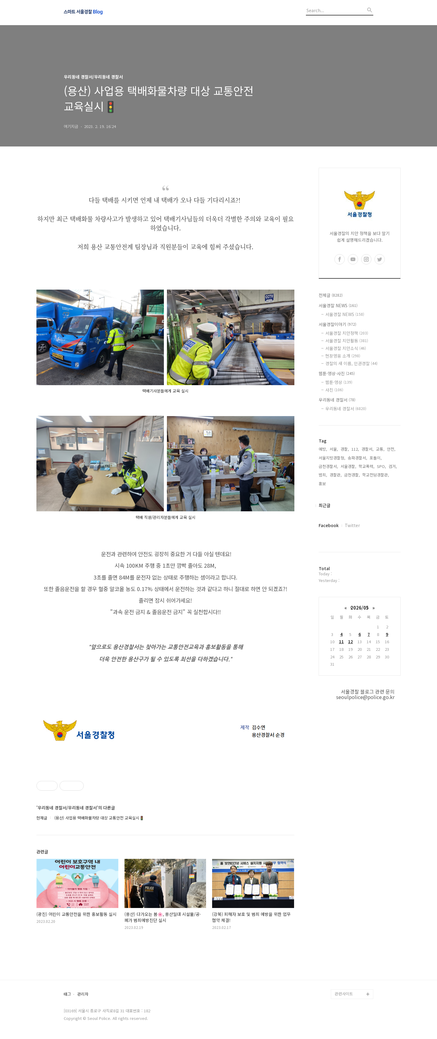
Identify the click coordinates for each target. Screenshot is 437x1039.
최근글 (324, 505)
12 (350, 641)
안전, (391, 449)
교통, (380, 449)
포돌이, (376, 458)
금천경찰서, (328, 466)
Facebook (329, 525)
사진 (334, 390)
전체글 (331, 295)
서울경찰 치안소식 (345, 348)
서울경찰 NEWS (338, 305)
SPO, (381, 466)
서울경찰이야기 (337, 324)
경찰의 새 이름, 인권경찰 (351, 363)
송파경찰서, (357, 458)
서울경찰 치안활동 (346, 341)
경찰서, (367, 449)
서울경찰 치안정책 (346, 333)
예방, (323, 449)
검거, (392, 466)
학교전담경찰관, (375, 475)
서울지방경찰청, (332, 458)
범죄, (323, 475)
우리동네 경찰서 (337, 400)
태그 (67, 994)
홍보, (323, 483)
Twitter (352, 525)
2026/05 (360, 607)
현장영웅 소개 (342, 356)
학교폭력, (366, 466)
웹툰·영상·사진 (337, 373)
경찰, (344, 449)
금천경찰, (352, 475)
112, (355, 449)
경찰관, (336, 475)
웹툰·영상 (338, 382)
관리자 (82, 994)
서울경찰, (348, 466)
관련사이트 (344, 994)
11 (341, 641)
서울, (334, 449)
